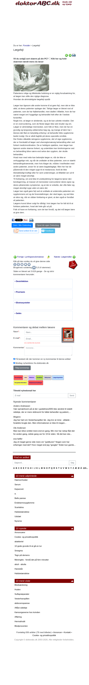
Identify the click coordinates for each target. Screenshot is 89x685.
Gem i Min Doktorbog (22, 225)
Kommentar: (18, 347)
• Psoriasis (20, 292)
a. (15, 494)
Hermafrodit (20, 621)
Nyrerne (18, 521)
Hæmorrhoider (21, 480)
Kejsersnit (19, 489)
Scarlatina (19, 507)
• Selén (18, 313)
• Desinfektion (21, 281)
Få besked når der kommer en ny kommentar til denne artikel (43, 359)
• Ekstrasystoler (22, 303)
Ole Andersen (19, 428)
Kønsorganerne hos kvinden (27, 612)
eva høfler (18, 439)
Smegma (19, 551)
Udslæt (18, 516)
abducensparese (22, 603)
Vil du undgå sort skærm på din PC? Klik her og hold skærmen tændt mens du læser (39, 60)
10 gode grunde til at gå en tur (28, 546)
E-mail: (17, 338)
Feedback (49, 231)
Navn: (16, 331)
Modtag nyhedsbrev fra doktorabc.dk (32, 363)
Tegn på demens (22, 555)
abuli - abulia (20, 564)
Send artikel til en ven (28, 231)
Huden (18, 589)
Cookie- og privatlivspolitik (26, 537)
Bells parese (20, 498)
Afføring (18, 617)
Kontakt (67, 632)
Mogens (17, 417)
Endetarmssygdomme (24, 503)
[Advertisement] (44, 25)
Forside (26, 45)
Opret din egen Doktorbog (48, 225)
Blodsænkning (21, 585)
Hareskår (19, 569)
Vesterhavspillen (22, 599)
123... (85, 468)
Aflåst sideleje (21, 608)
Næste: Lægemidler (64, 257)
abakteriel (19, 541)
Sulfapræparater (22, 594)
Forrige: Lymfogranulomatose (29, 257)
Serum (18, 484)
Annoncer (57, 632)
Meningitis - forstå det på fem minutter (32, 560)
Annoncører (20, 532)
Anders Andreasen (21, 406)
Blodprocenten (21, 626)
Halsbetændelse (22, 512)
